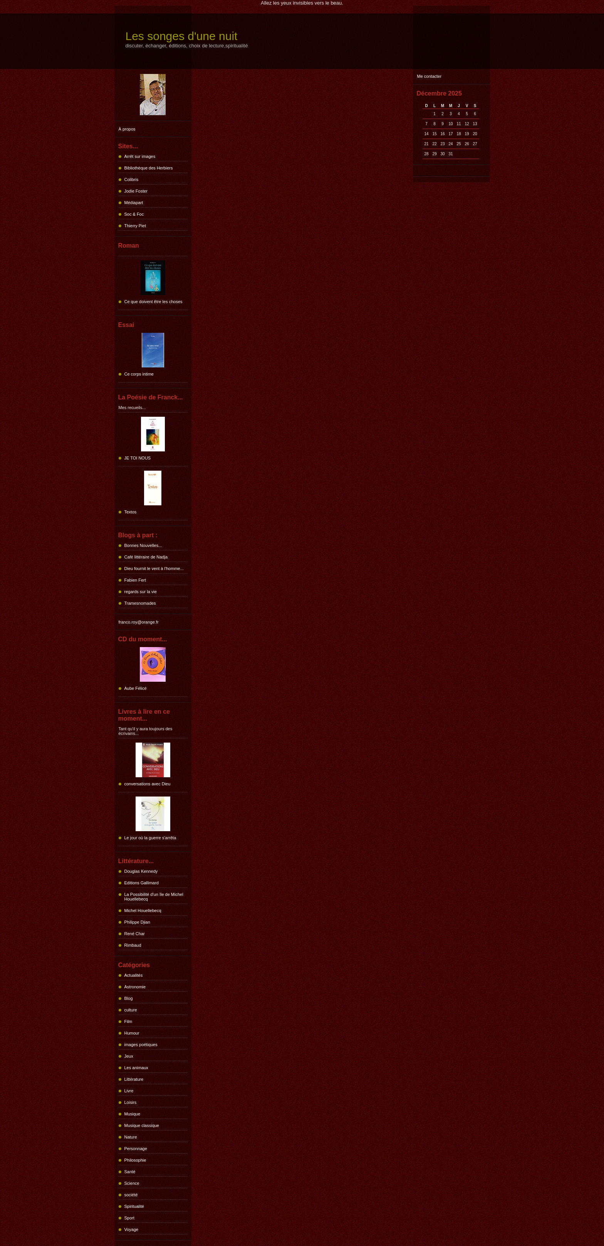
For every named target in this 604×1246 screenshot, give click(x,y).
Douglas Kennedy (141, 871)
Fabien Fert (135, 580)
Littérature (134, 1079)
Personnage (135, 1148)
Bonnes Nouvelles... (143, 545)
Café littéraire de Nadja (146, 557)
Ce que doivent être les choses (153, 301)
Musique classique (141, 1125)
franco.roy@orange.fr (139, 622)
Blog (128, 998)
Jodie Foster (136, 191)
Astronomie (135, 986)
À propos (127, 129)
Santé (130, 1171)
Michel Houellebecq (142, 910)
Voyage (131, 1229)
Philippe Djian (137, 922)
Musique (132, 1114)
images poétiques (141, 1044)
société (131, 1194)
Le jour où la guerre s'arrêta (150, 837)
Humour (131, 1033)
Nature (130, 1137)
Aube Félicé (135, 688)
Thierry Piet (135, 225)
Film (128, 1021)
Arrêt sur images (140, 156)
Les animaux (136, 1067)
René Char (134, 933)
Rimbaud (132, 945)
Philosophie (135, 1160)
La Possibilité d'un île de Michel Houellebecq (153, 896)
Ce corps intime (139, 374)
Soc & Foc (134, 214)
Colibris (131, 179)
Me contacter (429, 76)
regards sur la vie (140, 591)
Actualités (133, 975)
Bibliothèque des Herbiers (148, 168)
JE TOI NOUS (137, 458)
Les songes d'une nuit (182, 36)
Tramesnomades (140, 603)
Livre (129, 1090)
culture (130, 1010)
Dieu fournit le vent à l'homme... (154, 568)
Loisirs (130, 1102)
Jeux (128, 1056)
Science (131, 1183)
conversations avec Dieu (147, 783)
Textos (130, 512)
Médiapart (133, 202)
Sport (129, 1218)
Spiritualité (134, 1206)
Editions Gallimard (141, 882)
